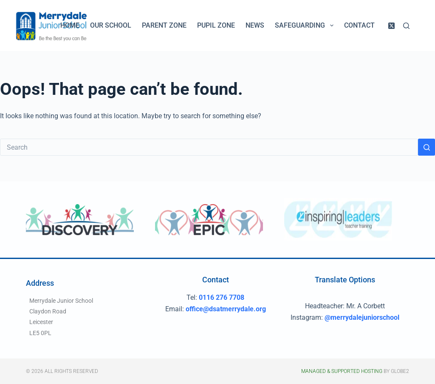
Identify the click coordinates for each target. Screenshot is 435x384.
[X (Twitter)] (391, 26)
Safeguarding (305, 25)
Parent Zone (164, 25)
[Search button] (426, 147)
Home (69, 25)
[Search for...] (209, 147)
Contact (359, 25)
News (255, 25)
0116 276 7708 (221, 297)
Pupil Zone (216, 25)
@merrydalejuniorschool (362, 317)
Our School (110, 25)
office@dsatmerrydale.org (226, 309)
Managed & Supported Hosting (341, 371)
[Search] (406, 26)
